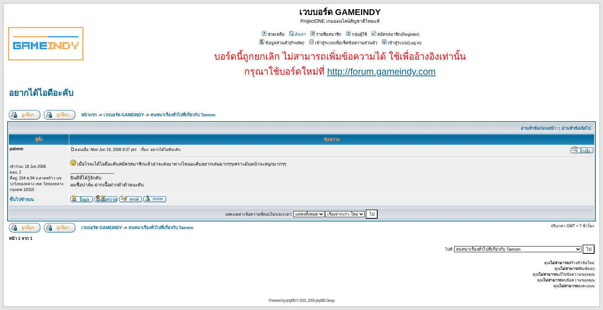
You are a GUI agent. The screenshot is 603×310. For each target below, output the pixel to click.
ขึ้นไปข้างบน (22, 199)
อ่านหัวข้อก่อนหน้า (538, 128)
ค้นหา (297, 34)
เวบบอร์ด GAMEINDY (123, 114)
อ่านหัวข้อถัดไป (576, 128)
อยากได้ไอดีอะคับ (41, 93)
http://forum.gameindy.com (381, 71)
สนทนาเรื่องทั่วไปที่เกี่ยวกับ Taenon (182, 114)
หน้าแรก (89, 114)
